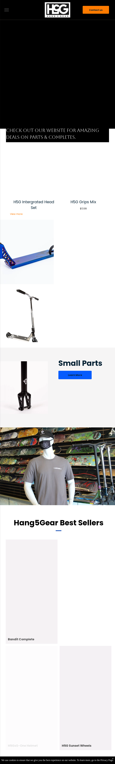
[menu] (6, 10)
